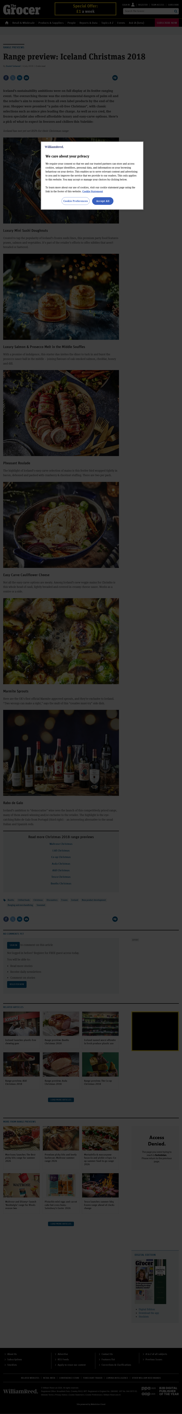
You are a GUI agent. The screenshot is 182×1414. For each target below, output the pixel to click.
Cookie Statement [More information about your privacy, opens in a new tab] (92, 191)
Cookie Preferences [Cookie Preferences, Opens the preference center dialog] (75, 201)
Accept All (102, 201)
